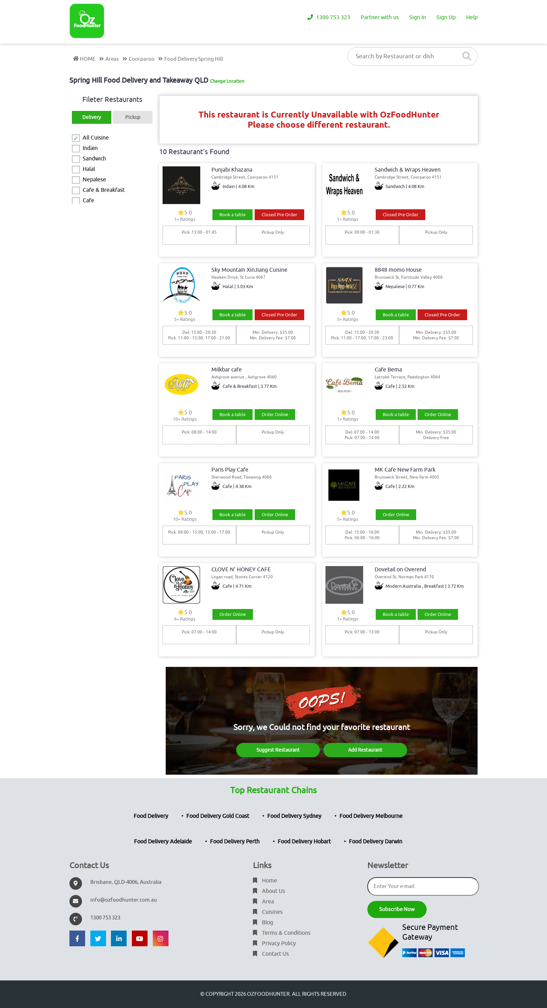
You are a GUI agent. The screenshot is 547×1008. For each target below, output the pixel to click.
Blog (263, 922)
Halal (89, 169)
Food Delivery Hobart (304, 841)
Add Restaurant (365, 750)
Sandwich (94, 158)
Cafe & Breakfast (104, 190)
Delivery (91, 117)
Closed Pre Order (279, 215)
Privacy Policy (274, 943)
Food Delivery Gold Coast (217, 816)
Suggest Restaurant (278, 750)
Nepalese (94, 179)
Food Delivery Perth (235, 841)
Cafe (88, 200)
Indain (90, 148)
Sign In (417, 17)
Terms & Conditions (281, 933)
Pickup (132, 117)
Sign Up (446, 17)
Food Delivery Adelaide (163, 841)
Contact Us (271, 953)
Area (263, 901)
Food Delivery (151, 816)
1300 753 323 (328, 17)
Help (472, 17)
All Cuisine (96, 137)
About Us (269, 891)
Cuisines (268, 912)
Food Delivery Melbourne (371, 816)
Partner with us (380, 17)
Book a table (232, 215)
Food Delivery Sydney (294, 816)
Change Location (227, 81)
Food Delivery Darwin (375, 841)
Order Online (275, 415)
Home (265, 880)
